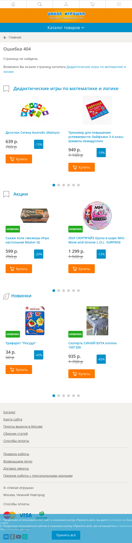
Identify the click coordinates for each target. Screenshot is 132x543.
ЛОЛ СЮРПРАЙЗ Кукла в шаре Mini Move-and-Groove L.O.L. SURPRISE (96, 240)
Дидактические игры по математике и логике (66, 88)
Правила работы (16, 454)
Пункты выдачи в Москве (23, 426)
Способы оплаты (16, 441)
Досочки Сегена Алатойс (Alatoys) (32, 132)
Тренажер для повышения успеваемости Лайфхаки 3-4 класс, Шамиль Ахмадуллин (96, 136)
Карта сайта (12, 419)
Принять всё (66, 535)
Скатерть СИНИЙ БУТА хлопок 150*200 (92, 345)
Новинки (21, 295)
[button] (53, 185)
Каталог (9, 412)
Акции (20, 194)
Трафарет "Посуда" (21, 343)
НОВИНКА (12, 229)
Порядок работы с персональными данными (38, 475)
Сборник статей (15, 433)
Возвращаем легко (17, 461)
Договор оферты (16, 468)
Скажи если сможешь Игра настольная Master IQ (27, 240)
